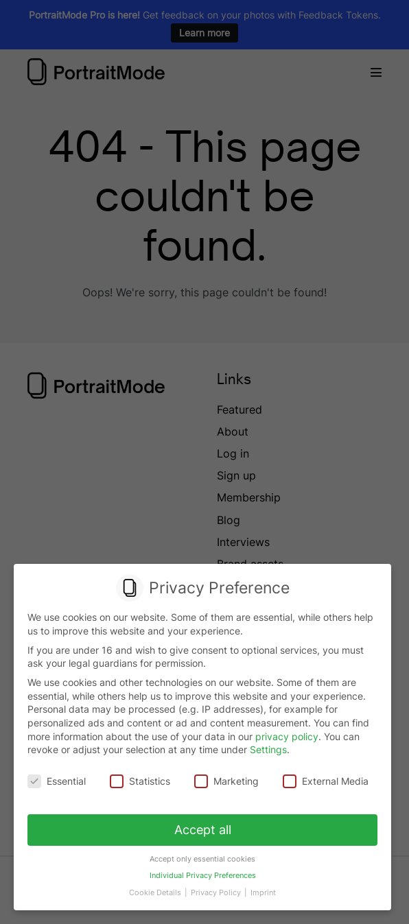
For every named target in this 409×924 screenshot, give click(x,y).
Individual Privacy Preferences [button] (202, 874)
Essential (57, 780)
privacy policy (286, 736)
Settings (268, 750)
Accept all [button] (202, 829)
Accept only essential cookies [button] (202, 857)
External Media (325, 780)
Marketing (226, 780)
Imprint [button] (262, 890)
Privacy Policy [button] (216, 890)
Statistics (140, 780)
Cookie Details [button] (156, 890)
